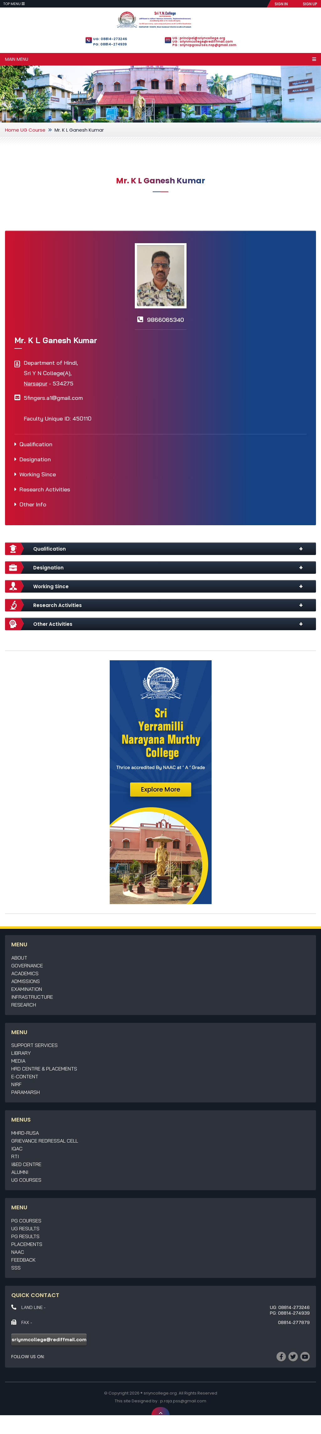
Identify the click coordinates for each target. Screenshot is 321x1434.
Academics (25, 973)
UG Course (32, 130)
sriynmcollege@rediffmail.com (49, 1339)
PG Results (25, 1236)
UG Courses (26, 1180)
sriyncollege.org (160, 1393)
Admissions (25, 981)
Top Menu (14, 3)
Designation (35, 459)
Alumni (19, 1172)
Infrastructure (32, 997)
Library (21, 1053)
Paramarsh (25, 1092)
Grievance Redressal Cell (44, 1141)
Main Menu (160, 59)
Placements (26, 1244)
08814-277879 (294, 1322)
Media (18, 1061)
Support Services (34, 1045)
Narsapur (35, 383)
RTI (15, 1156)
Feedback (23, 1260)
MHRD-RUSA (25, 1133)
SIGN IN (281, 4)
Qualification (35, 444)
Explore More (160, 789)
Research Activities (44, 489)
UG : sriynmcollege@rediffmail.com (202, 41)
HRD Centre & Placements (44, 1068)
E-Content (24, 1076)
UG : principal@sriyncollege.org (198, 38)
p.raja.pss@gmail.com (183, 1401)
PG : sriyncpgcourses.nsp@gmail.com (204, 45)
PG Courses (26, 1220)
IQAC (17, 1148)
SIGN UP (310, 4)
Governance (27, 965)
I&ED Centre (26, 1164)
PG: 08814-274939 (110, 44)
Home (12, 130)
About (19, 958)
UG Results (25, 1228)
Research (23, 1005)
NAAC (17, 1252)
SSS (16, 1267)
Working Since (37, 474)
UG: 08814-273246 (110, 38)
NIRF (16, 1084)
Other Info (32, 504)
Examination (26, 989)
